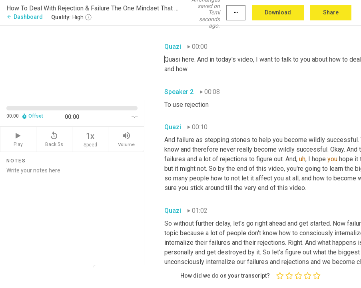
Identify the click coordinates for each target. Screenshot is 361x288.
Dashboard (24, 17)
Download (278, 12)
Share (331, 12)
